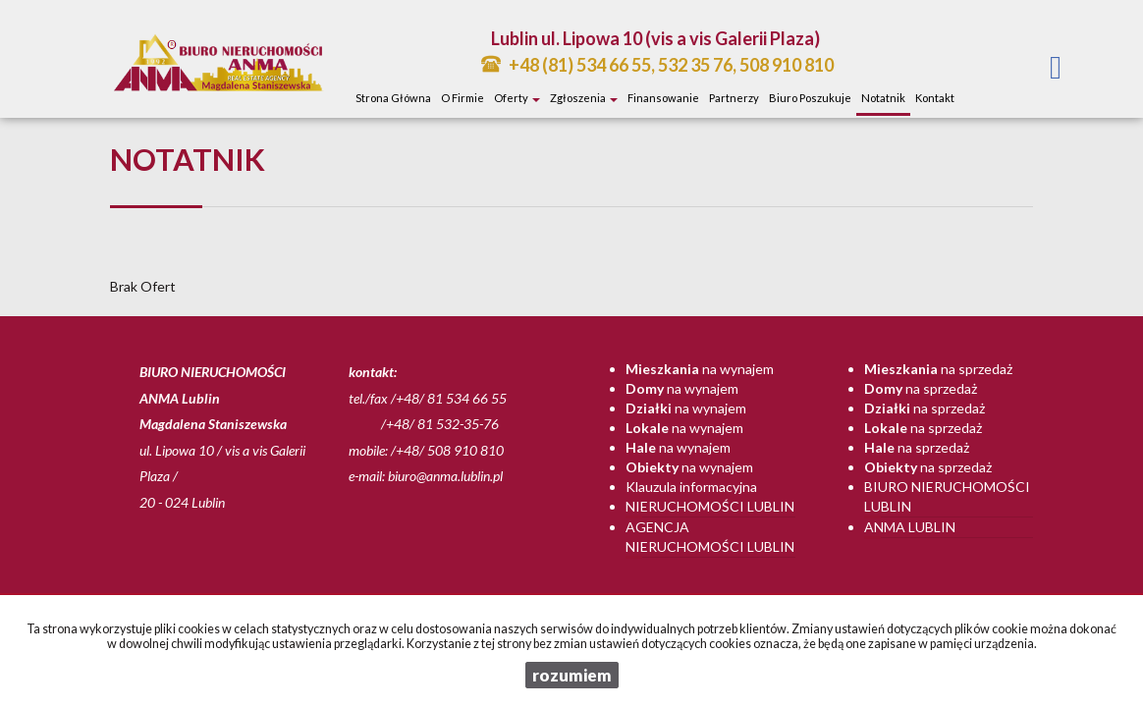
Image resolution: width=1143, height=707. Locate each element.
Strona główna (393, 97)
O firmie (462, 97)
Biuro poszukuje (810, 97)
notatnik (883, 97)
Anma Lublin (909, 526)
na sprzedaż (938, 368)
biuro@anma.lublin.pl (445, 475)
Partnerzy (734, 97)
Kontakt (934, 97)
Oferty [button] (517, 97)
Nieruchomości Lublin (710, 506)
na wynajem (700, 368)
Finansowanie (663, 97)
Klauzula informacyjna (691, 486)
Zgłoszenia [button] (584, 97)
